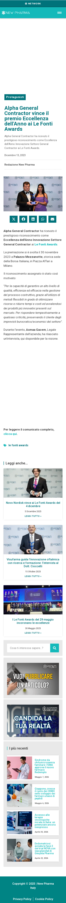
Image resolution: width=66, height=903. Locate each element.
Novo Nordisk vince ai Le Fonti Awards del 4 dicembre (33, 504)
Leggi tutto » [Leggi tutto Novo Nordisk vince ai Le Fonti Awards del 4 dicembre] (33, 516)
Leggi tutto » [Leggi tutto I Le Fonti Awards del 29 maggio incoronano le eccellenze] (33, 633)
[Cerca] (54, 648)
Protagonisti (15, 97)
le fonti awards (18, 445)
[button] (14, 219)
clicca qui (10, 434)
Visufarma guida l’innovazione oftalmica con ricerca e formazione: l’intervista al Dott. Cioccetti (33, 563)
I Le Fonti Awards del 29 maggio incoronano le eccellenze (33, 621)
